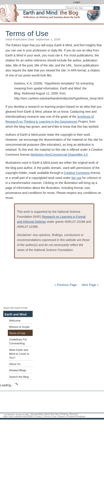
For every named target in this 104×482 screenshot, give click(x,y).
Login (77, 2)
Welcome (14, 320)
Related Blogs (17, 370)
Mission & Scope (19, 326)
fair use (77, 178)
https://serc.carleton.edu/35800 (18, 416)
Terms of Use (17, 333)
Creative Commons (77, 173)
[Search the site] (79, 8)
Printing (64, 414)
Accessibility (37, 414)
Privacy (38, 416)
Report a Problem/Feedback (71, 416)
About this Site (52, 414)
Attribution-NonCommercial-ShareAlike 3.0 (59, 154)
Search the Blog (19, 376)
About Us (14, 364)
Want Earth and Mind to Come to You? (19, 353)
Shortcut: (74, 414)
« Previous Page (65, 285)
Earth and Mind (16, 314)
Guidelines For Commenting (18, 341)
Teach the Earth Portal (15, 308)
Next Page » (90, 285)
